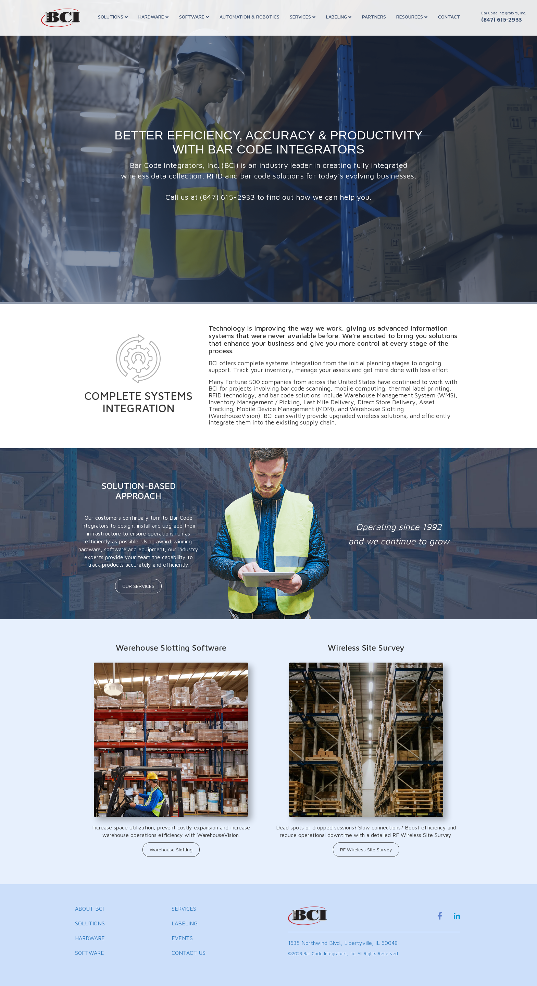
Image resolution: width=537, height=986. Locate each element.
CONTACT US (188, 953)
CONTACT (449, 17)
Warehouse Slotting (171, 849)
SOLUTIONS (113, 17)
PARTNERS (374, 17)
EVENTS (182, 938)
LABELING (339, 17)
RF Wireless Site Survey (366, 849)
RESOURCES (412, 17)
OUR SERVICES (138, 586)
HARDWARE (153, 17)
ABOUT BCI (89, 908)
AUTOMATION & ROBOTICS (249, 17)
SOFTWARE (194, 17)
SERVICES (303, 17)
